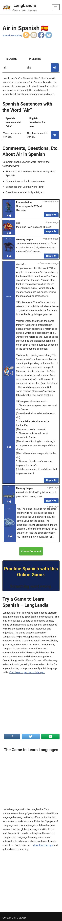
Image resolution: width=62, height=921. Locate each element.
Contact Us (8, 917)
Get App (21, 917)
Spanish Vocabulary (12, 35)
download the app (43, 845)
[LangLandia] (19, 7)
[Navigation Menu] (56, 7)
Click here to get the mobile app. (27, 672)
